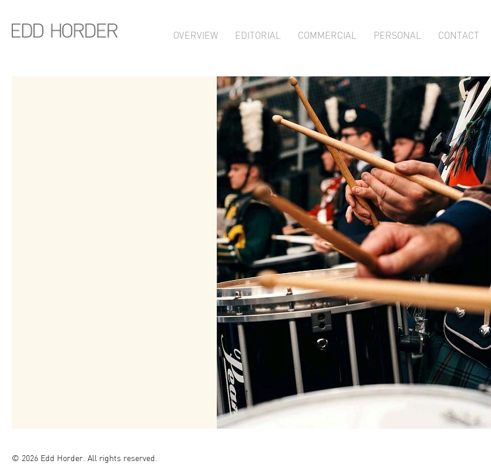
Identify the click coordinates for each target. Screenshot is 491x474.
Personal (397, 33)
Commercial (327, 33)
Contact (458, 33)
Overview (195, 33)
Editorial (258, 33)
